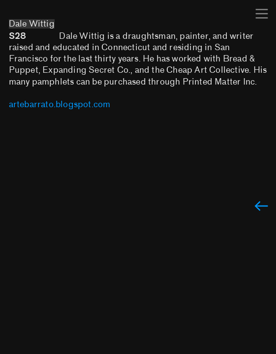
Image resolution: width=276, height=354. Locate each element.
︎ (261, 207)
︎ (261, 14)
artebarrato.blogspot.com (60, 104)
